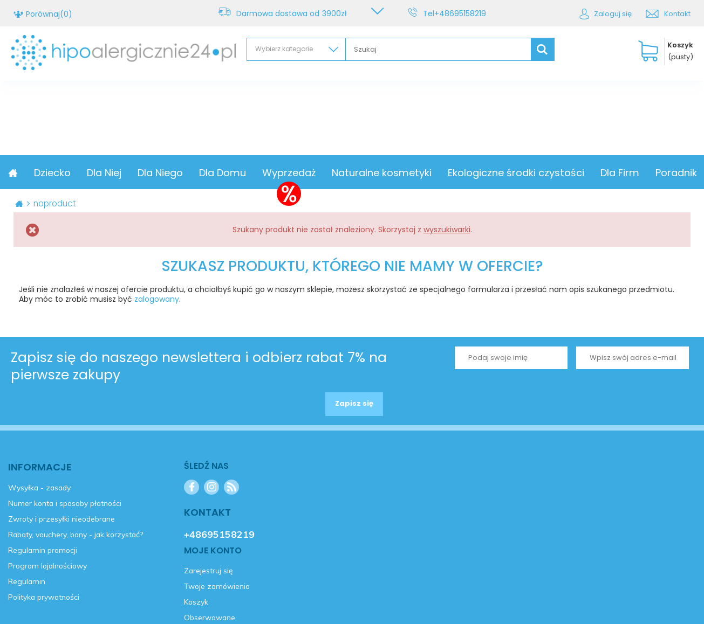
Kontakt (677, 14)
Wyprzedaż (361, 172)
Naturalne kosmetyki (454, 172)
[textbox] (438, 49)
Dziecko (125, 172)
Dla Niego (233, 172)
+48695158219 (462, 13)
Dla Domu (295, 172)
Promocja (67, 172)
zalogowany (156, 299)
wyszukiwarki (446, 229)
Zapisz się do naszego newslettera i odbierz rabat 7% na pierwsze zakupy (199, 366)
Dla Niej (177, 172)
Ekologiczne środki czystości (589, 172)
